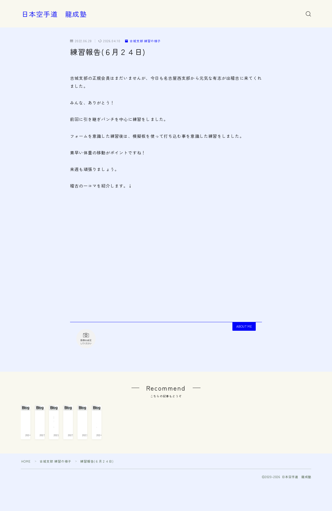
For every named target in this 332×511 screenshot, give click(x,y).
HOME (26, 488)
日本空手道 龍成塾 (54, 14)
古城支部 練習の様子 (143, 41)
